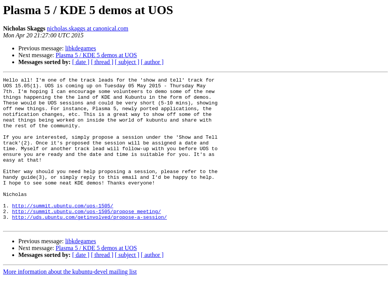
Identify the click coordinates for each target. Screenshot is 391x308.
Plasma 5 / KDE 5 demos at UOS (96, 55)
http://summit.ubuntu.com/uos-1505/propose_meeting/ (86, 238)
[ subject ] (127, 62)
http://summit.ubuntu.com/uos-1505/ (62, 231)
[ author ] (152, 62)
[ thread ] (102, 62)
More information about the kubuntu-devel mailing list (70, 301)
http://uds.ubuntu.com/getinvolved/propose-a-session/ (89, 245)
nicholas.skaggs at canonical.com (87, 28)
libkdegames (80, 48)
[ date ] (80, 62)
